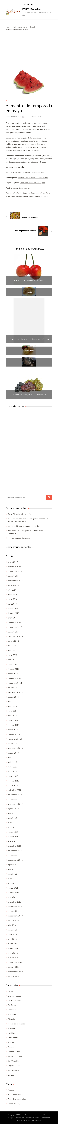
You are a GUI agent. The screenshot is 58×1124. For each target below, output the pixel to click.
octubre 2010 (14, 911)
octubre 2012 (14, 799)
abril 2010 (12, 939)
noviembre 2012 (15, 795)
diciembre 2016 (14, 566)
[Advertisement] (29, 46)
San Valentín (13, 1061)
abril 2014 (12, 715)
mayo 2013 (12, 767)
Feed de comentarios (17, 1099)
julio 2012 (12, 813)
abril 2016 (12, 604)
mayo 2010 (12, 934)
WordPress (21, 1120)
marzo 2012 (13, 832)
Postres (11, 1047)
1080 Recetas (31, 9)
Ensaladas (12, 1010)
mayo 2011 (12, 878)
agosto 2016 (13, 585)
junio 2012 (12, 818)
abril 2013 (12, 771)
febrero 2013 (13, 781)
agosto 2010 (13, 920)
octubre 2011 (14, 855)
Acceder (11, 1090)
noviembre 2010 (15, 906)
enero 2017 (13, 562)
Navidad (11, 1028)
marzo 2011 (13, 888)
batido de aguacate (21, 188)
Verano (11, 1075)
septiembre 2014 (15, 692)
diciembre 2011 (14, 846)
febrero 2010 (13, 948)
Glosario (9, 101)
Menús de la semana (16, 1024)
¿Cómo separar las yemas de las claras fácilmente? (29, 339)
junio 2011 (12, 874)
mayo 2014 (12, 711)
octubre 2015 (14, 632)
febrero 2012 (13, 836)
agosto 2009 (13, 976)
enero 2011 (13, 897)
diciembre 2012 (14, 790)
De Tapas (12, 1005)
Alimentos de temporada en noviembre (29, 394)
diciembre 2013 (14, 734)
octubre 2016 (14, 576)
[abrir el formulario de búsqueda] (32, 5)
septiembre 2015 (15, 636)
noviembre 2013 (15, 739)
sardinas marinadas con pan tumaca (29, 172)
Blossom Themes (33, 1118)
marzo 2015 (13, 664)
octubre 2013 (14, 743)
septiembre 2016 (15, 580)
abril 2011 (12, 883)
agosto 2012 (13, 809)
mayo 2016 (12, 599)
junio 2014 (12, 706)
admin (8, 117)
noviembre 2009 (15, 962)
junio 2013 (12, 762)
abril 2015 (12, 660)
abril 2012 (12, 827)
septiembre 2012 (15, 804)
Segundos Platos (15, 1066)
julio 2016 (12, 590)
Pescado (11, 1042)
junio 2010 (12, 930)
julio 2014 (12, 701)
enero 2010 (13, 953)
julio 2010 (12, 925)
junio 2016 (12, 594)
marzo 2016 (13, 608)
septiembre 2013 (15, 748)
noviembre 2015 (15, 627)
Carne (10, 991)
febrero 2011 (13, 892)
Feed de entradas (15, 1094)
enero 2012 (13, 841)
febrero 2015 (13, 669)
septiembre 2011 (15, 860)
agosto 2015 (13, 641)
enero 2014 (13, 729)
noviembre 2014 (15, 683)
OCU (46, 196)
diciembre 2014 (14, 678)
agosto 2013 (13, 753)
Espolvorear (29, 351)
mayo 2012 (12, 822)
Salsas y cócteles (15, 1056)
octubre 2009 (14, 967)
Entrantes (12, 1014)
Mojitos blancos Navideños (19, 538)
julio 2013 (12, 757)
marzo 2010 (13, 944)
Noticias (11, 1033)
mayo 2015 (12, 655)
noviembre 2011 (15, 850)
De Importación (14, 1000)
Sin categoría (13, 1070)
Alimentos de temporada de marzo (29, 280)
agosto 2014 (13, 697)
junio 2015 (12, 650)
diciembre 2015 (14, 622)
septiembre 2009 (15, 971)
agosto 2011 (13, 864)
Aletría (29, 292)
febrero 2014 (13, 725)
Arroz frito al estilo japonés (19, 514)
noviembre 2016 (15, 571)
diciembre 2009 (14, 958)
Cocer (29, 362)
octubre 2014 (14, 687)
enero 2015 (13, 673)
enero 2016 (13, 618)
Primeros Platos (14, 1052)
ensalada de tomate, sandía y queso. (33, 177)
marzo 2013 (13, 776)
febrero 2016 (13, 613)
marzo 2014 (13, 720)
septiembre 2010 (15, 916)
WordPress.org (14, 1104)
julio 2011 (12, 869)
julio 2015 (12, 646)
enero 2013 (13, 785)
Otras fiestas (13, 1038)
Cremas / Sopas (14, 996)
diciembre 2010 (14, 902)
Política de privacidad (33, 1120)
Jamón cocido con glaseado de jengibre (24, 526)
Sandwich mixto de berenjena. (32, 183)
